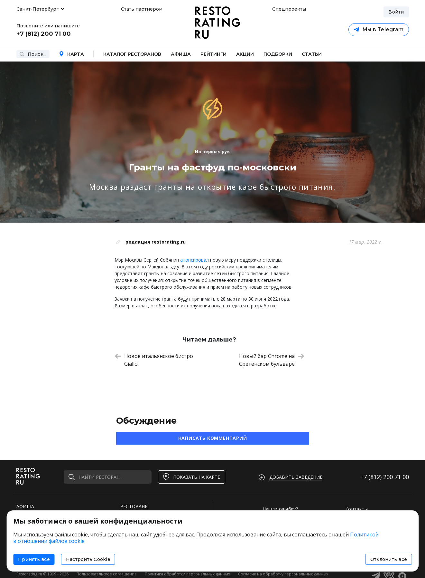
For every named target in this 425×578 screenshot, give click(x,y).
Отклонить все (388, 559)
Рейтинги (213, 54)
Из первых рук (212, 151)
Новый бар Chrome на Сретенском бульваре (271, 359)
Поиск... (33, 54)
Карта (71, 54)
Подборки (277, 54)
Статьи (312, 54)
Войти (396, 12)
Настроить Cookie (88, 559)
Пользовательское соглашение (107, 574)
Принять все (34, 559)
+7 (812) (384, 477)
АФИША (25, 506)
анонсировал (194, 260)
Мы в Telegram (378, 30)
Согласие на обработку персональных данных (283, 574)
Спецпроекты (288, 9)
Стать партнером (141, 9)
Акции (245, 54)
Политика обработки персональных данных (187, 574)
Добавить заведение (295, 477)
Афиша (181, 54)
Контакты (356, 509)
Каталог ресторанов (132, 54)
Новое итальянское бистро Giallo (154, 359)
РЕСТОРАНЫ (134, 506)
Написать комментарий (212, 438)
